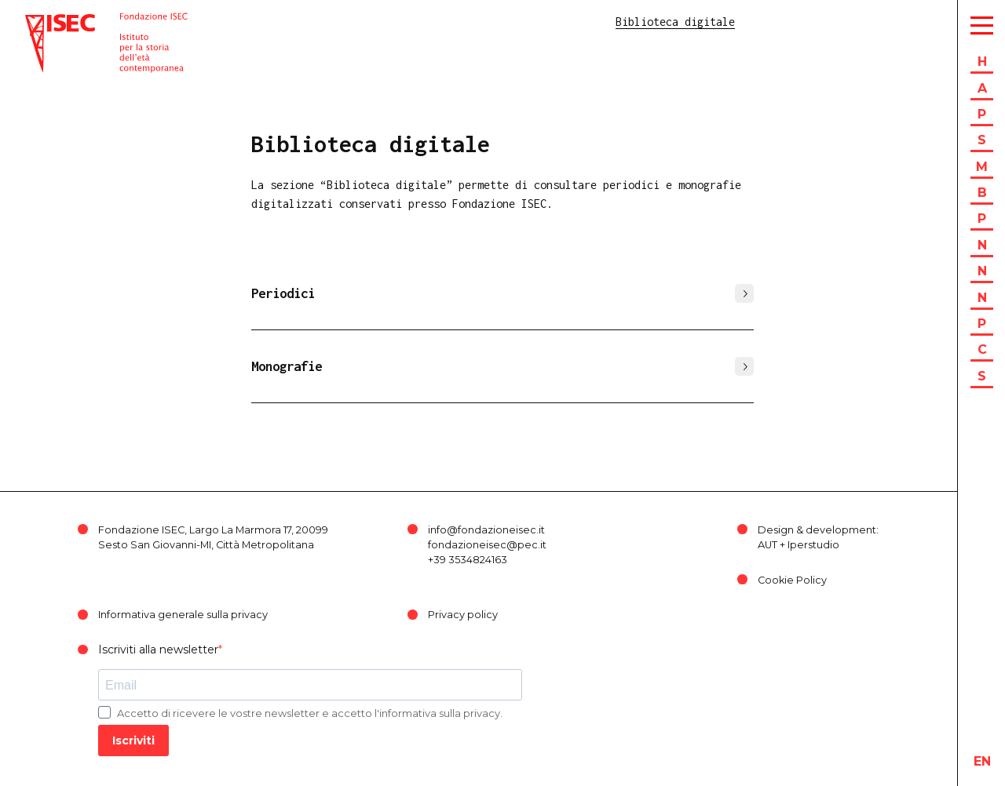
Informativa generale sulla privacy (183, 614)
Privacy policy (463, 614)
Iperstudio (813, 545)
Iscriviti (133, 740)
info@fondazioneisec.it (486, 530)
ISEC (37, 21)
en (982, 761)
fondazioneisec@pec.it (487, 545)
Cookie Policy (792, 580)
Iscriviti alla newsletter (158, 649)
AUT (767, 545)
